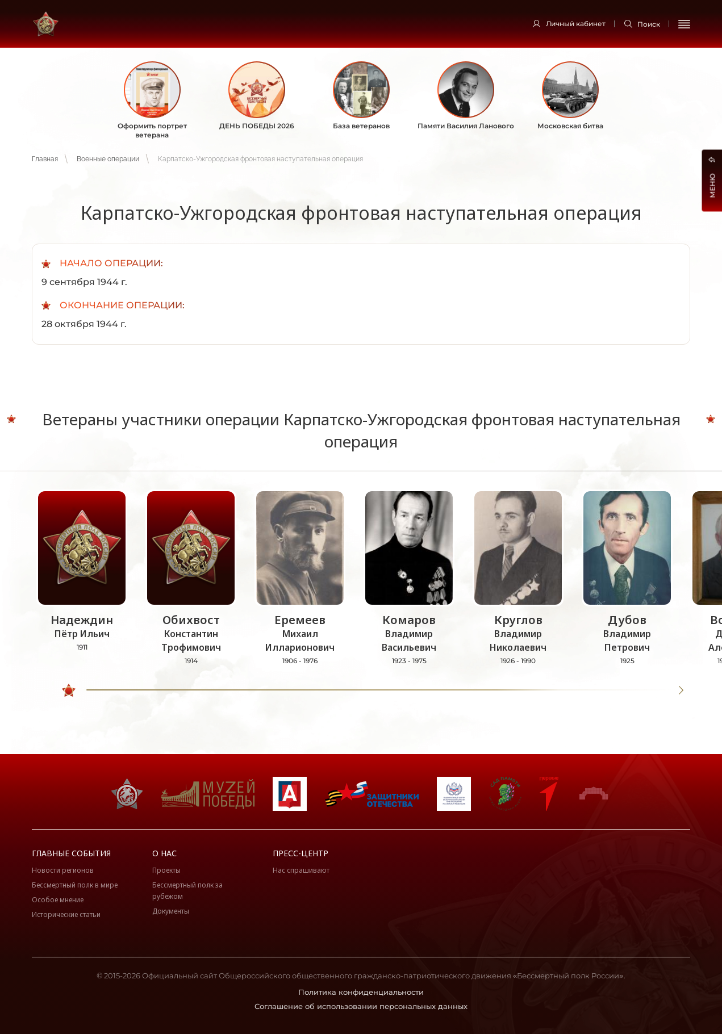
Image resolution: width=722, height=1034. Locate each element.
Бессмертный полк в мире (75, 885)
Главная (45, 159)
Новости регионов (63, 870)
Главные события (71, 853)
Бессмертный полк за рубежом (187, 890)
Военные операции (108, 159)
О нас (164, 853)
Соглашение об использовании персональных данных (361, 1006)
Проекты (166, 870)
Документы (170, 911)
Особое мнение (58, 900)
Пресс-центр (300, 853)
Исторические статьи (66, 914)
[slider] (69, 690)
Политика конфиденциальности (361, 992)
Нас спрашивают (301, 870)
